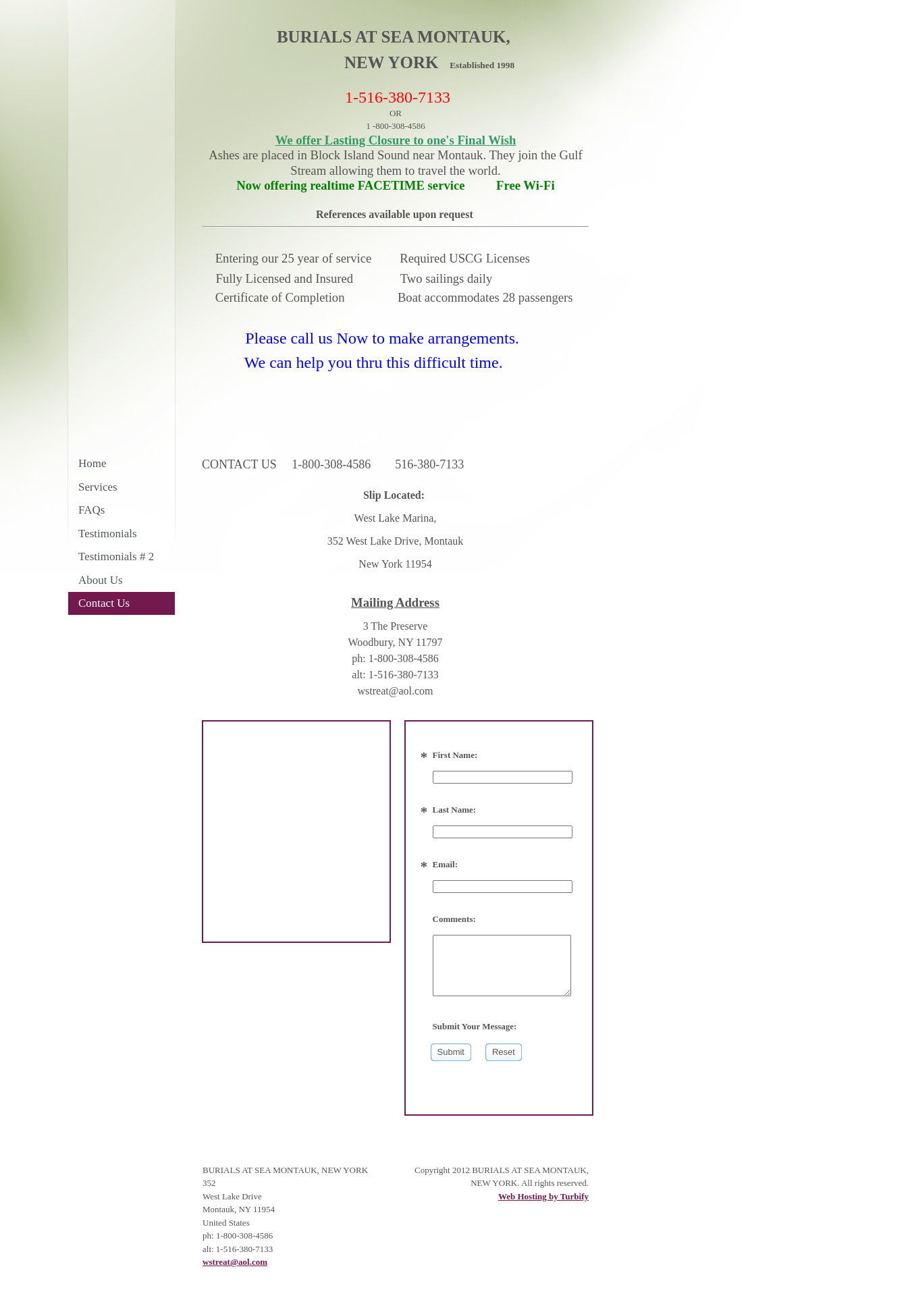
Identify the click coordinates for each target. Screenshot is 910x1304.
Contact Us (104, 603)
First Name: (455, 755)
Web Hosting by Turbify (543, 1196)
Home (92, 463)
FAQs (91, 510)
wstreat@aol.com (235, 1262)
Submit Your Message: (475, 1026)
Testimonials (107, 533)
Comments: (454, 919)
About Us (100, 580)
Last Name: (455, 810)
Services (97, 487)
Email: (445, 864)
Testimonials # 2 (116, 556)
